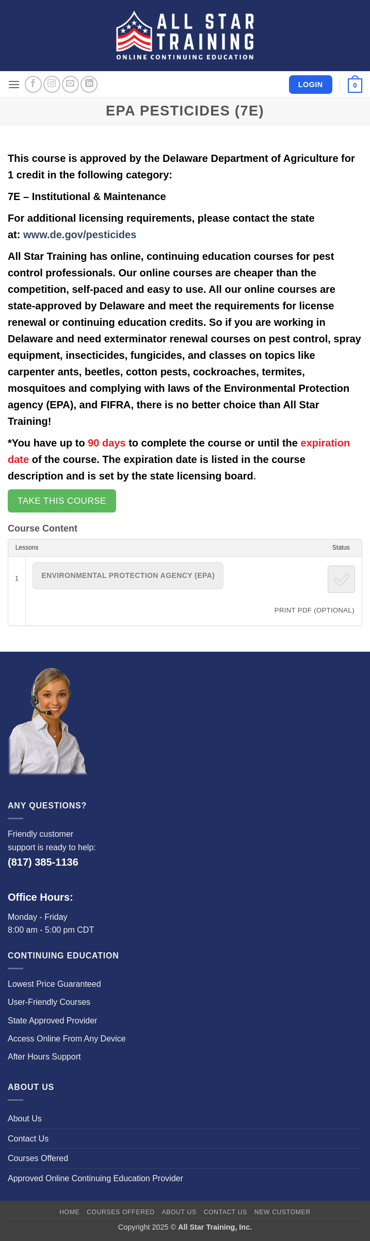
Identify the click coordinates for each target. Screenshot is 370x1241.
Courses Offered (38, 1158)
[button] (14, 84)
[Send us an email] (70, 84)
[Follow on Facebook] (33, 84)
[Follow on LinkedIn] (89, 84)
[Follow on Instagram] (51, 84)
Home (69, 1212)
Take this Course (62, 501)
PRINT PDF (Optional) (315, 610)
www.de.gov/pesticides (79, 234)
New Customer (282, 1212)
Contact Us (28, 1138)
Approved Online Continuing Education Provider (95, 1178)
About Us (25, 1118)
